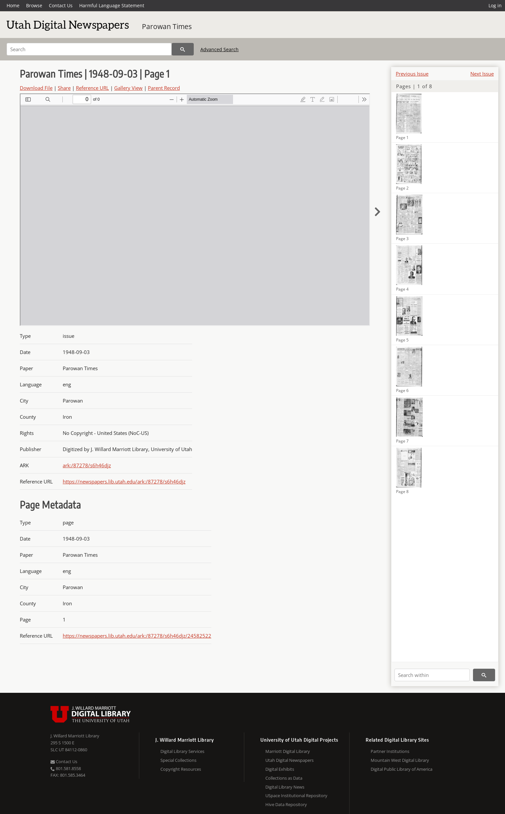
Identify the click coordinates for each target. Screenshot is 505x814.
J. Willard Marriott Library (74, 736)
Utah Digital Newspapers (289, 760)
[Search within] (432, 675)
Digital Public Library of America (401, 769)
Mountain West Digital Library (400, 760)
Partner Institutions (390, 751)
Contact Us (61, 5)
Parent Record (164, 88)
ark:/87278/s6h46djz (87, 465)
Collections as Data (283, 778)
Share (64, 88)
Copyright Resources (180, 769)
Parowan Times (167, 26)
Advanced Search (219, 49)
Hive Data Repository (286, 804)
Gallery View (128, 88)
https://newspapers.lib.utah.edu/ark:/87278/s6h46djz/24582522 (137, 635)
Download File (36, 88)
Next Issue (482, 73)
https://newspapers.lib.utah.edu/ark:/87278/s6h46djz (124, 481)
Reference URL (92, 88)
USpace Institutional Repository (296, 795)
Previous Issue (412, 73)
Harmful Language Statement (111, 5)
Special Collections (178, 760)
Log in (495, 5)
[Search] (89, 49)
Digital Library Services (182, 751)
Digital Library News (284, 787)
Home (13, 5)
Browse (34, 5)
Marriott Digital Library (287, 751)
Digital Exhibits (279, 769)
